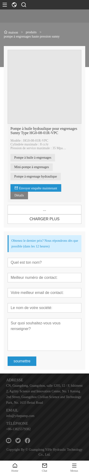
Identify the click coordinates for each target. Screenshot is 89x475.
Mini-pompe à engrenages (31, 167)
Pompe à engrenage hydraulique (35, 176)
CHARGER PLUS (44, 219)
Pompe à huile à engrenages (32, 157)
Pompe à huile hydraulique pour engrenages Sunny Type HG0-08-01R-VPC (43, 131)
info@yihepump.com (20, 416)
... (44, 210)
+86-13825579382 (18, 429)
